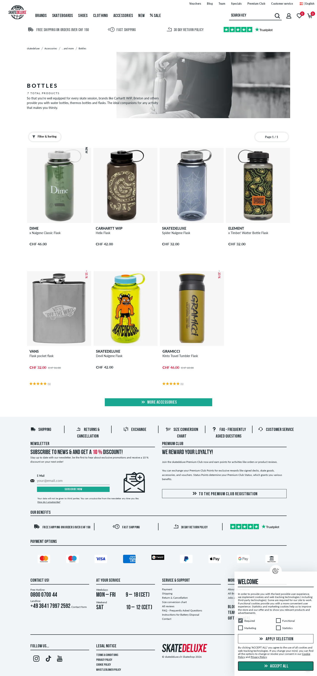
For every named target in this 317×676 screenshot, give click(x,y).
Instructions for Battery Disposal (180, 614)
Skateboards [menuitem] (62, 16)
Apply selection (275, 639)
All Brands (234, 593)
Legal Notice (106, 646)
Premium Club (172, 444)
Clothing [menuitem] (100, 16)
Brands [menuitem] (41, 16)
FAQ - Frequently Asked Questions (182, 610)
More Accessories (158, 402)
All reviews (168, 606)
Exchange (134, 430)
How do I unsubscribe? (48, 502)
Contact (166, 618)
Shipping (40, 430)
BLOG (232, 607)
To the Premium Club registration (224, 493)
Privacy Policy (104, 660)
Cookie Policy (103, 665)
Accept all (276, 666)
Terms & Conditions (107, 655)
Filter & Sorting (43, 137)
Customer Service (276, 430)
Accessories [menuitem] (123, 16)
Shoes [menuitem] (83, 16)
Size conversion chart (174, 602)
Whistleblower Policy (108, 670)
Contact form (79, 607)
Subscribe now (73, 489)
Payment (167, 589)
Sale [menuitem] (155, 16)
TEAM (232, 613)
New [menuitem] (141, 16)
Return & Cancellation (175, 597)
